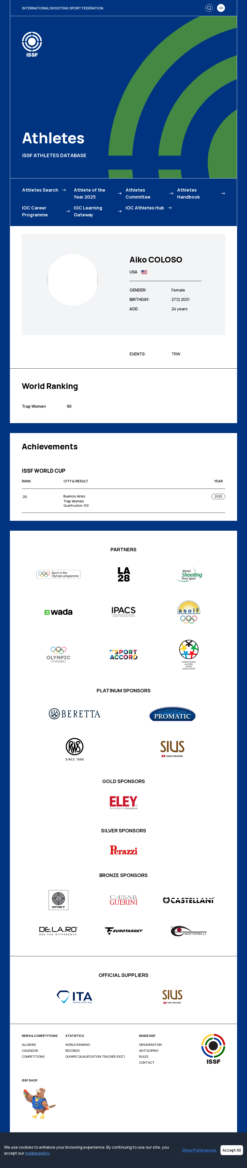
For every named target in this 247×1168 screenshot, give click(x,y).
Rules (143, 1057)
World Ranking (77, 1045)
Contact (147, 1063)
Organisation (150, 1045)
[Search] (209, 8)
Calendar (30, 1051)
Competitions (33, 1057)
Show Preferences (199, 1150)
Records (72, 1051)
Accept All (231, 1150)
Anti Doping (148, 1051)
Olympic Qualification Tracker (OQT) (95, 1057)
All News (29, 1045)
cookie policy (37, 1153)
